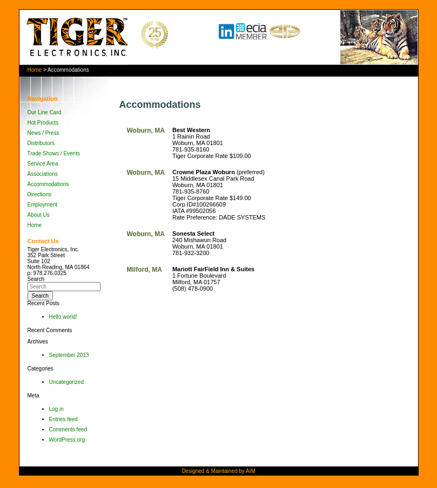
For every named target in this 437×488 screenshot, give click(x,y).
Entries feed (63, 419)
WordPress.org (67, 440)
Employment (43, 205)
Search (36, 279)
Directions (39, 194)
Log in (56, 409)
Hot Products (43, 123)
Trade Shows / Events (54, 153)
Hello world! (63, 317)
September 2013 (69, 355)
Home (35, 70)
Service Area (43, 164)
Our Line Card (45, 112)
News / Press (43, 133)
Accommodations (48, 184)
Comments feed (68, 429)
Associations (43, 174)
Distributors (41, 143)
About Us (39, 215)
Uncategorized (66, 382)
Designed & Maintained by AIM (218, 471)
